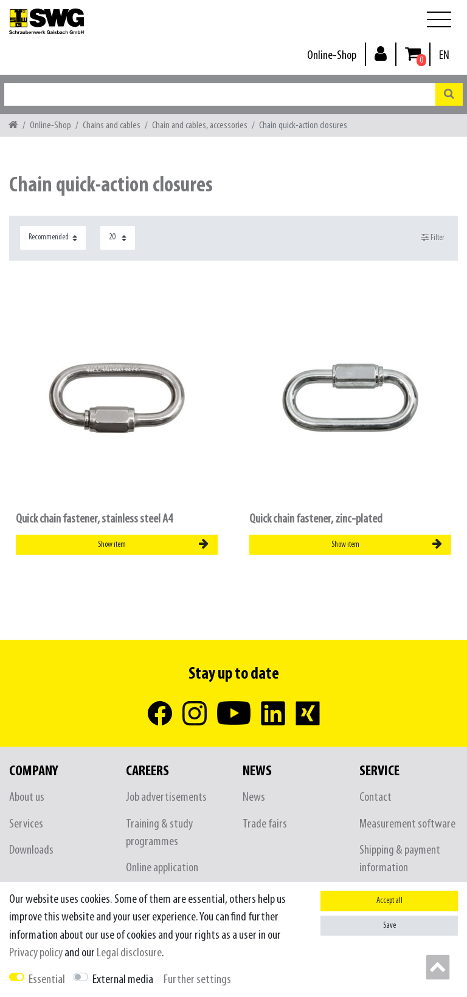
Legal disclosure (129, 953)
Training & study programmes (159, 833)
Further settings (197, 979)
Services (26, 824)
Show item (153, 544)
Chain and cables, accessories (199, 125)
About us (26, 797)
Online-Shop (331, 55)
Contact (375, 797)
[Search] (449, 94)
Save (389, 925)
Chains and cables (111, 125)
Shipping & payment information (399, 859)
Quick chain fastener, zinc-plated (315, 519)
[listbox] (116, 397)
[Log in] (380, 53)
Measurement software (407, 824)
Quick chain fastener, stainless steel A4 (94, 519)
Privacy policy (36, 953)
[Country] (444, 55)
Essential (47, 979)
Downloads (31, 850)
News (254, 797)
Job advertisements (166, 797)
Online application (162, 868)
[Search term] (219, 94)
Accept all (389, 900)
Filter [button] (433, 237)
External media (122, 979)
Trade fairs (265, 824)
